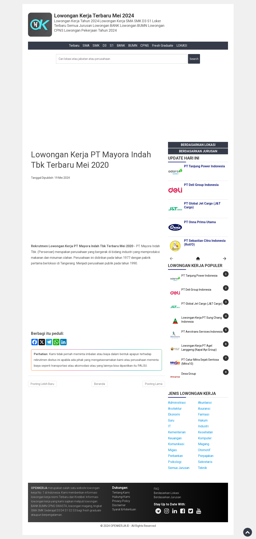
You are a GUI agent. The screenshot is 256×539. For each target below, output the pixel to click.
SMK (96, 45)
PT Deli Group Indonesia (196, 289)
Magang (203, 444)
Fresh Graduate (162, 45)
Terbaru (74, 45)
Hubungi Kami (121, 496)
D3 (105, 45)
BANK (121, 45)
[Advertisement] (128, 102)
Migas (172, 450)
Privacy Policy (121, 501)
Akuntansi (205, 403)
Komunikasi (176, 444)
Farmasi (203, 414)
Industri (203, 426)
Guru (171, 420)
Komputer (205, 438)
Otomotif (204, 450)
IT (169, 426)
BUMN (132, 45)
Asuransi (204, 409)
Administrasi (177, 403)
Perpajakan (205, 456)
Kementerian (177, 432)
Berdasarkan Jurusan (198, 151)
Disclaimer (119, 505)
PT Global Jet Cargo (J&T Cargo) (201, 303)
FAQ (156, 488)
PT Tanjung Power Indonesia (199, 275)
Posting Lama (153, 383)
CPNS (144, 45)
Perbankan (175, 456)
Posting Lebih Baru (42, 383)
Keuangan (175, 438)
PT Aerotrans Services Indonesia (202, 331)
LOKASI (181, 45)
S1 (112, 45)
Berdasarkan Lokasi (198, 145)
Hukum (203, 420)
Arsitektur (175, 409)
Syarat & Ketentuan (124, 509)
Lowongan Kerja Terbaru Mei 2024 (94, 16)
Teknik (202, 468)
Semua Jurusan (178, 468)
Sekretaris (205, 462)
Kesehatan (205, 432)
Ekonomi (174, 414)
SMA (86, 45)
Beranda (99, 383)
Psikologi (174, 462)
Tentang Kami (121, 492)
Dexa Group (188, 373)
